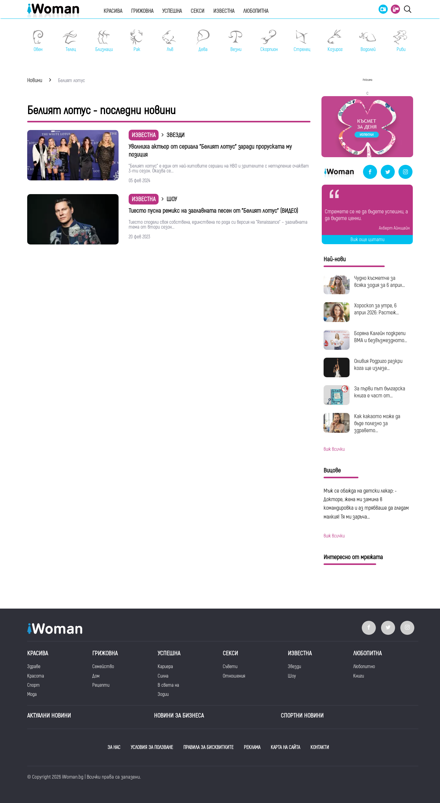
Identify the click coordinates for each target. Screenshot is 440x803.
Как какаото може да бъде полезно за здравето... (377, 423)
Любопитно (364, 667)
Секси (197, 11)
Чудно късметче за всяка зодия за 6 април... (379, 282)
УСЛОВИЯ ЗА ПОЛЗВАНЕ (152, 747)
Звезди (294, 667)
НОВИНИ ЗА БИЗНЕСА (179, 715)
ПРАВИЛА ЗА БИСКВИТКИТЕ (208, 747)
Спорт (33, 685)
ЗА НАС (114, 747)
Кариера (165, 667)
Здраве (33, 667)
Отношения (234, 676)
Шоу (292, 676)
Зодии (163, 694)
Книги (358, 676)
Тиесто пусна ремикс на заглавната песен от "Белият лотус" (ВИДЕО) (213, 211)
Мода (32, 694)
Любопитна (255, 11)
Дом (96, 676)
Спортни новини (302, 715)
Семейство (103, 667)
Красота (35, 676)
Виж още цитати (367, 240)
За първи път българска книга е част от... (379, 392)
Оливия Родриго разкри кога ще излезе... (378, 365)
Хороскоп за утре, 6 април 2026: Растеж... (376, 309)
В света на (168, 685)
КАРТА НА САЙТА (285, 747)
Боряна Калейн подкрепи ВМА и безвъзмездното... (380, 337)
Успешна (172, 11)
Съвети (230, 667)
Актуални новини (49, 715)
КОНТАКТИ (319, 747)
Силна (163, 676)
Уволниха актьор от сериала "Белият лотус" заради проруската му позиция (210, 150)
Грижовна (142, 11)
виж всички (334, 449)
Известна (223, 11)
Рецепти (100, 685)
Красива (113, 11)
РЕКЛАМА (252, 747)
